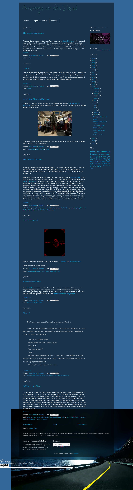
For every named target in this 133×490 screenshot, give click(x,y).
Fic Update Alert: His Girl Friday (36, 99)
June (95, 103)
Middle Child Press (64, 208)
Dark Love (106, 156)
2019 (93, 72)
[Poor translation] (6, 465)
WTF (40, 302)
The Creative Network (32, 159)
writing (47, 149)
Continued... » (27, 52)
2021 (93, 67)
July (95, 100)
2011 (93, 141)
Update (108, 163)
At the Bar (30, 288)
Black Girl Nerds (68, 41)
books (33, 208)
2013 (93, 86)
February (96, 112)
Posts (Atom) (33, 428)
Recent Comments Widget (105, 50)
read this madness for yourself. (64, 294)
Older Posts (82, 424)
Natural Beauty (31, 302)
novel (84, 208)
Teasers (102, 166)
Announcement (31, 149)
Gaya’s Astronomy (29, 181)
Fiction (54, 20)
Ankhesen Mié (75, 177)
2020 (93, 70)
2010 (93, 143)
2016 (93, 79)
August (96, 98)
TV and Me (94, 158)
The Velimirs (47, 210)
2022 (93, 65)
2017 (93, 77)
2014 (93, 84)
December (97, 88)
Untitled (26, 68)
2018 (93, 74)
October (96, 93)
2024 (93, 60)
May (95, 105)
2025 (93, 58)
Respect (108, 165)
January (96, 114)
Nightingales (78, 208)
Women (45, 419)
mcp (50, 417)
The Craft (40, 210)
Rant (37, 302)
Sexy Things (35, 58)
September (97, 95)
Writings (66, 375)
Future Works (49, 208)
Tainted (95, 132)
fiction (37, 149)
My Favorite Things (96, 156)
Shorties (42, 149)
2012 (93, 138)
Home (26, 20)
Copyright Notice (40, 20)
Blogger (76, 453)
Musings (29, 58)
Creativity (38, 208)
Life (42, 417)
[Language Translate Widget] (61, 444)
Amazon (63, 262)
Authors (29, 208)
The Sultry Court (30, 419)
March (95, 110)
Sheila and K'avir (27, 210)
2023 (93, 62)
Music (94, 165)
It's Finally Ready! (30, 220)
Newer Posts (27, 424)
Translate (64, 447)
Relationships (101, 165)
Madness (55, 208)
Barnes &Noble (75, 262)
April (95, 107)
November (97, 91)
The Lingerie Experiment (33, 33)
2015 (93, 82)
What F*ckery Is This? (32, 281)
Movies (108, 154)
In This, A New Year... (32, 386)
